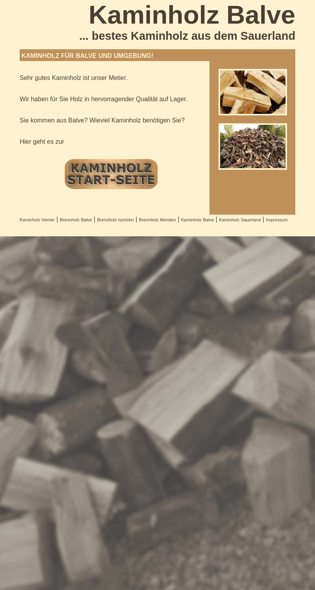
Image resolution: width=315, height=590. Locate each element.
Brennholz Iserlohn (115, 219)
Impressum (277, 219)
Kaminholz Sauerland (240, 219)
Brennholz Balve (76, 219)
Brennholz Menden (157, 219)
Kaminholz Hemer (37, 219)
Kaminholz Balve (197, 219)
